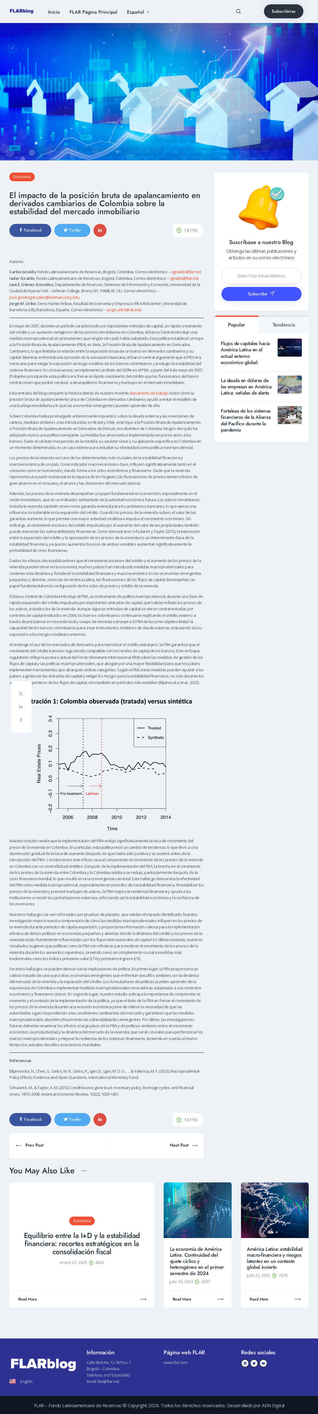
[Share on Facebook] (21, 721)
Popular (236, 324)
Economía (22, 176)
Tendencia (284, 324)
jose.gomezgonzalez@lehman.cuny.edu (44, 297)
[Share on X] (21, 694)
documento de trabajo (148, 393)
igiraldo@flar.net (184, 278)
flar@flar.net (108, 1381)
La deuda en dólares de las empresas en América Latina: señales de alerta (246, 386)
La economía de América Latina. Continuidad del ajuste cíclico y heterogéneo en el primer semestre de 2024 (197, 1261)
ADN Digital (273, 1405)
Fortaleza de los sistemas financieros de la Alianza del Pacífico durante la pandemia (246, 420)
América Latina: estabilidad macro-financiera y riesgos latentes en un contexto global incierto (275, 1258)
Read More (27, 1299)
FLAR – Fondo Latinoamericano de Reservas (78, 1405)
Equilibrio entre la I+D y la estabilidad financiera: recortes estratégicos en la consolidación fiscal (82, 1244)
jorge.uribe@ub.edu (124, 309)
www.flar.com (175, 1362)
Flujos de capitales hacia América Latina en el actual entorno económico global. (245, 353)
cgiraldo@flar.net (186, 272)
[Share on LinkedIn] (21, 707)
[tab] (236, 324)
